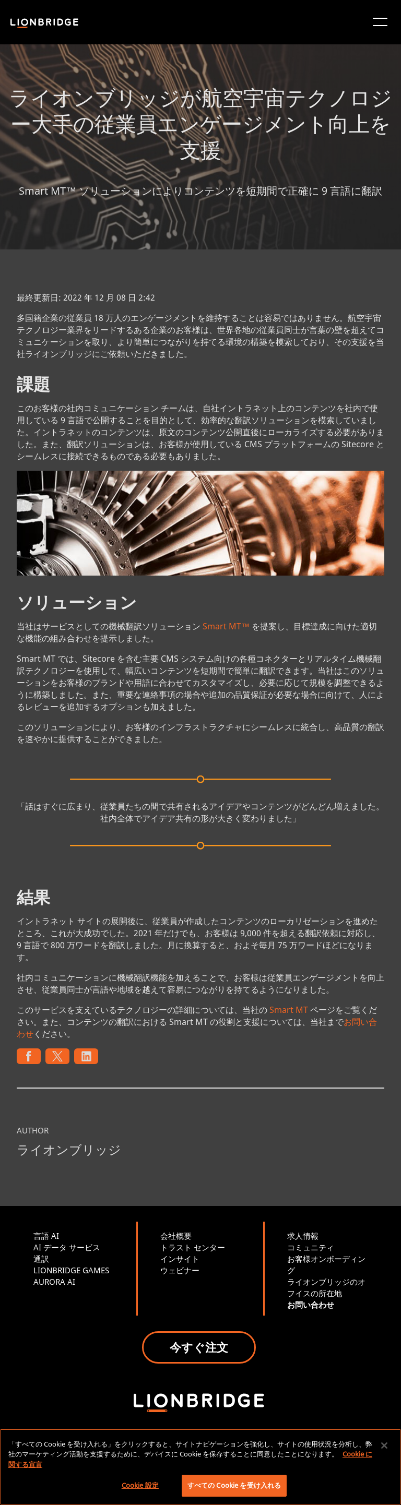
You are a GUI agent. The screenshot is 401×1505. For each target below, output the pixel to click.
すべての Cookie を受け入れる (234, 1485)
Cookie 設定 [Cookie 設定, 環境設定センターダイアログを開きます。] (140, 1485)
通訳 (41, 1258)
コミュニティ (310, 1247)
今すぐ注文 (199, 1347)
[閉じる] (384, 1445)
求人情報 (303, 1236)
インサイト (179, 1258)
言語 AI (46, 1236)
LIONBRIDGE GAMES (71, 1270)
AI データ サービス (66, 1247)
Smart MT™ (226, 626)
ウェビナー (179, 1270)
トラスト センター (192, 1247)
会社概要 (176, 1236)
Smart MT (288, 1010)
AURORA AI (54, 1281)
